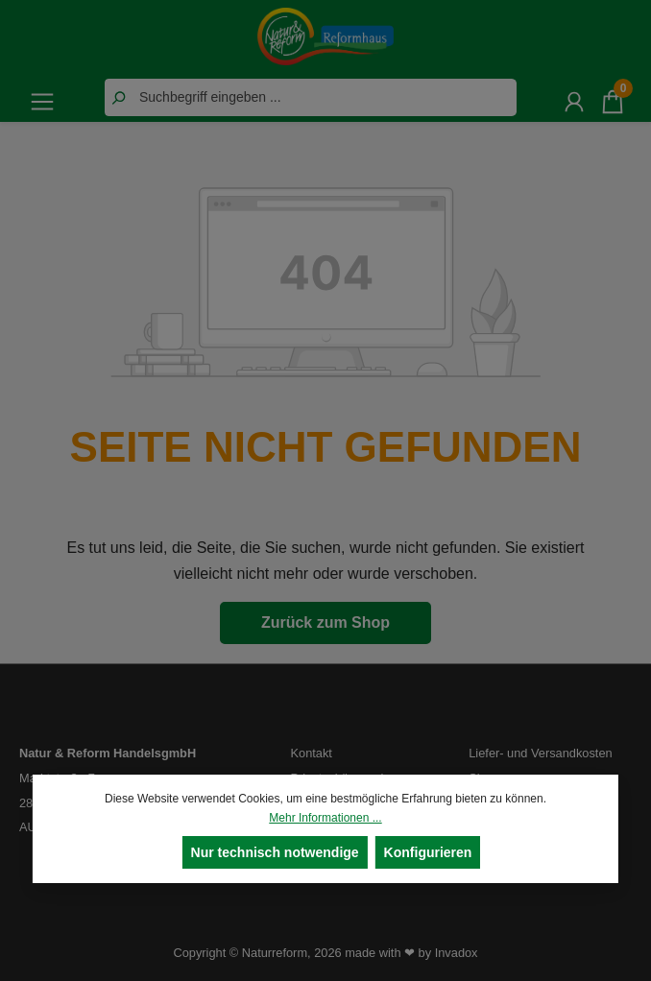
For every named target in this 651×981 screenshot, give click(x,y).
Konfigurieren (428, 852)
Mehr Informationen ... (325, 818)
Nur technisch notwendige (275, 852)
